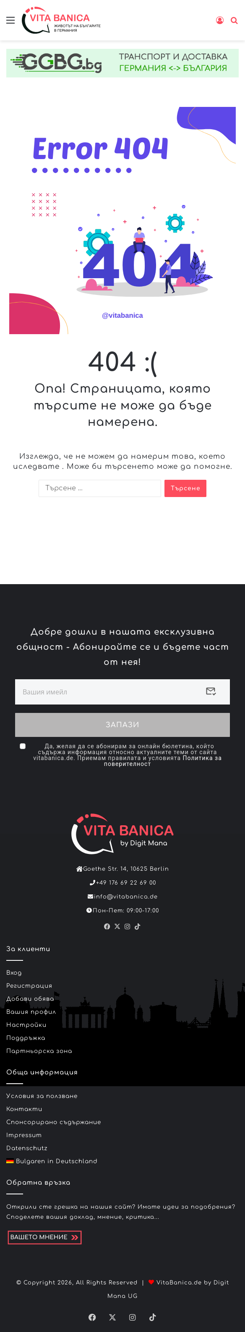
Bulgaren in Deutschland (52, 1157)
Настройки (26, 1021)
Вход (14, 968)
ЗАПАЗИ (122, 723)
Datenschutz (26, 1144)
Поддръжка (25, 1034)
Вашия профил (31, 1008)
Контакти (24, 1105)
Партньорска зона (39, 1047)
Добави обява (30, 995)
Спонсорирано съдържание (53, 1118)
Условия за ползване (42, 1092)
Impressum (24, 1131)
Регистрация (29, 981)
